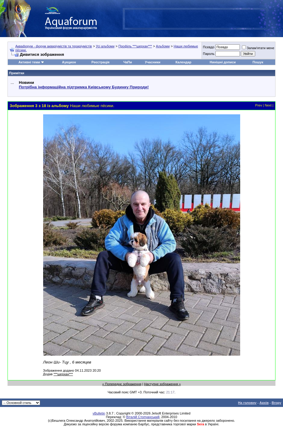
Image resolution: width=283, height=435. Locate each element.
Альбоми (163, 46)
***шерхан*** (63, 374)
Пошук (258, 62)
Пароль (208, 54)
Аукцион (69, 62)
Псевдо (208, 47)
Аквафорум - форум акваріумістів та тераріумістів (53, 46)
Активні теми (29, 62)
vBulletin (99, 413)
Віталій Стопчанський (142, 417)
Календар (183, 62)
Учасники (152, 62)
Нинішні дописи (223, 62)
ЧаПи (127, 62)
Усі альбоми (105, 46)
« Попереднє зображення (122, 384)
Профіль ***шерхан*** (135, 46)
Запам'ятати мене (258, 48)
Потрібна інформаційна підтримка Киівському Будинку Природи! (84, 87)
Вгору (276, 403)
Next (268, 105)
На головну (247, 403)
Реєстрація (100, 62)
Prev (258, 105)
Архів (264, 403)
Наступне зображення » (162, 384)
